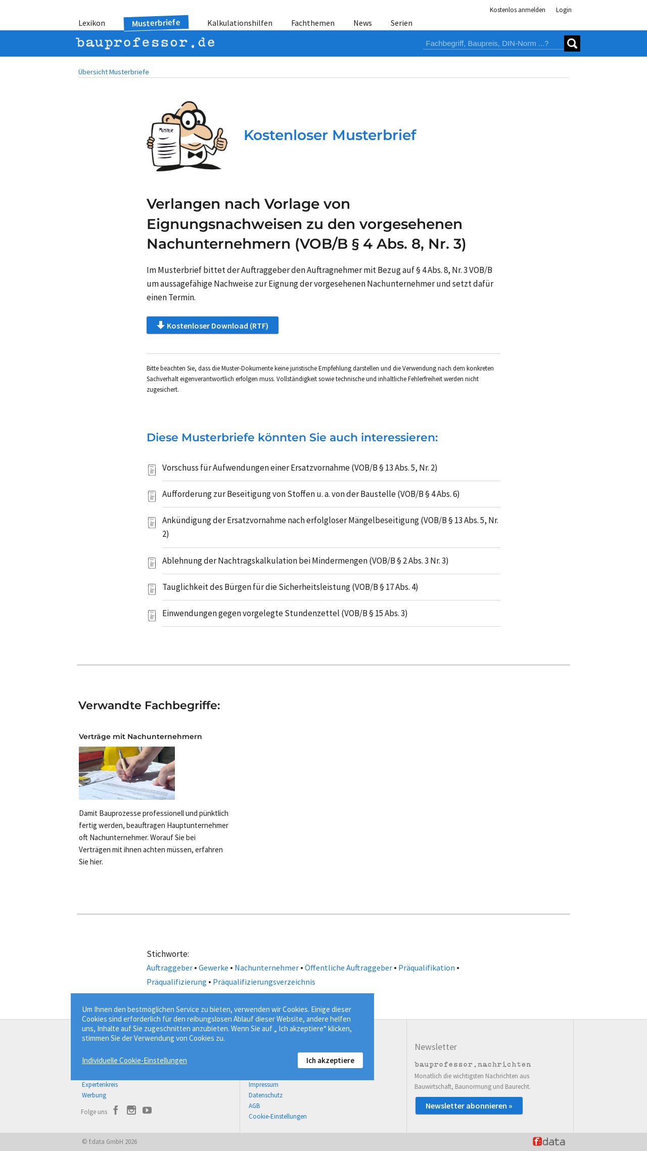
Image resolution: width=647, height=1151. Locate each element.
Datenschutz (266, 1095)
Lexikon (91, 23)
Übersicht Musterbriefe (113, 71)
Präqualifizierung (177, 982)
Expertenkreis (100, 1084)
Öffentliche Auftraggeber (348, 967)
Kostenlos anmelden (517, 10)
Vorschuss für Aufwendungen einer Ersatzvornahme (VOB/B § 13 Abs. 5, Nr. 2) (300, 467)
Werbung (94, 1095)
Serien (401, 23)
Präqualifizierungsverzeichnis (264, 982)
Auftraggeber (170, 967)
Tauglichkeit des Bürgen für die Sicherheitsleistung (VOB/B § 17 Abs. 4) (290, 586)
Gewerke (213, 967)
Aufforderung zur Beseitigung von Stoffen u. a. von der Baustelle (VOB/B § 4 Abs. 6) (311, 493)
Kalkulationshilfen (239, 23)
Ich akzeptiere (330, 1060)
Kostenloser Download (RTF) (212, 325)
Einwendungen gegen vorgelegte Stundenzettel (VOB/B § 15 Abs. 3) (285, 613)
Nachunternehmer (267, 967)
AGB (254, 1105)
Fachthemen (313, 23)
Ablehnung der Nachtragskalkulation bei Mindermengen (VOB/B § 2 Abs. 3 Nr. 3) (305, 560)
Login (564, 10)
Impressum (264, 1084)
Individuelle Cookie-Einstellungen (134, 1060)
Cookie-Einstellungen (278, 1116)
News (362, 23)
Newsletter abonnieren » (469, 1105)
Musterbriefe (156, 23)
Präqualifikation (426, 967)
